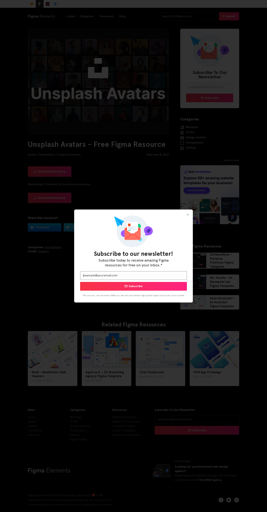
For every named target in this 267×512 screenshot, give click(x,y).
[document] (133, 256)
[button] (187, 214)
